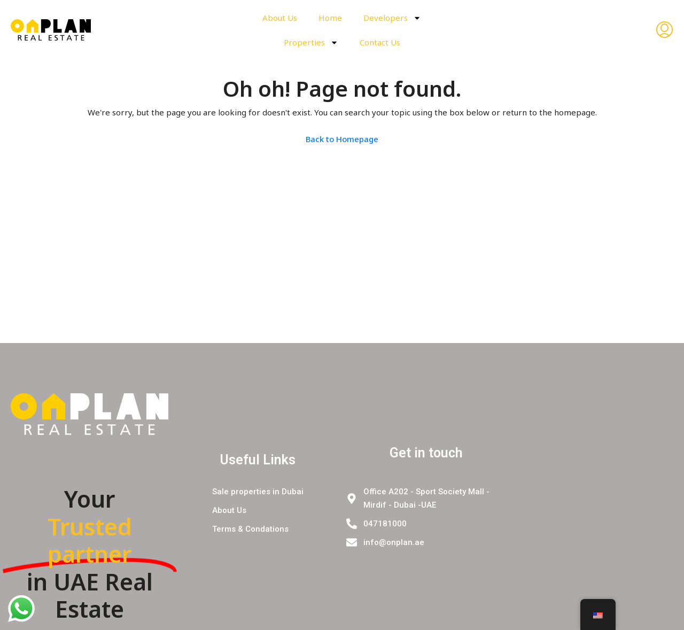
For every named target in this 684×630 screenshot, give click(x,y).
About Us (279, 17)
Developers (392, 18)
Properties (311, 42)
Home (330, 17)
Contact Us (380, 42)
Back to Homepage (342, 139)
